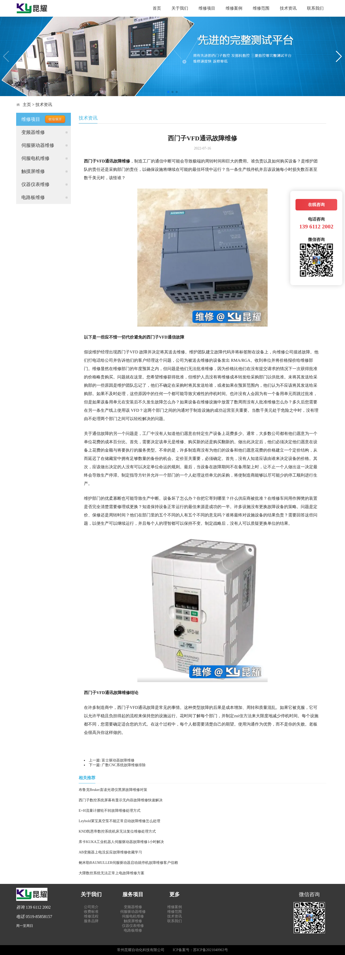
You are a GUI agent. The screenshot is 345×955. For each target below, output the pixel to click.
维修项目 (207, 8)
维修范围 (261, 8)
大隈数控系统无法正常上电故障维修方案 (111, 873)
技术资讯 (288, 8)
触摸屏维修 (33, 171)
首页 (157, 8)
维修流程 (91, 916)
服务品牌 (91, 921)
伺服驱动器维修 (37, 145)
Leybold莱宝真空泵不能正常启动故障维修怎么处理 (119, 821)
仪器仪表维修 (35, 184)
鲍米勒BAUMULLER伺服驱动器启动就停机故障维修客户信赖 (128, 863)
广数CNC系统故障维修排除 (124, 765)
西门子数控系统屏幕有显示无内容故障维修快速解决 (121, 800)
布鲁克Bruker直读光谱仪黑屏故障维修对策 (113, 790)
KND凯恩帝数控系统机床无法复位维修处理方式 (117, 831)
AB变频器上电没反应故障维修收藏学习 (110, 852)
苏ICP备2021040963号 (210, 950)
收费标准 (91, 912)
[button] (168, 92)
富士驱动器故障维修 (118, 760)
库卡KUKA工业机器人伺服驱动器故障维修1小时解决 (121, 842)
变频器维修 (33, 132)
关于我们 (179, 8)
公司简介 (91, 907)
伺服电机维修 (35, 158)
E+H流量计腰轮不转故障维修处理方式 (109, 811)
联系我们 (315, 8)
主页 (27, 104)
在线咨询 (316, 204)
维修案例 (234, 8)
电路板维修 (33, 197)
